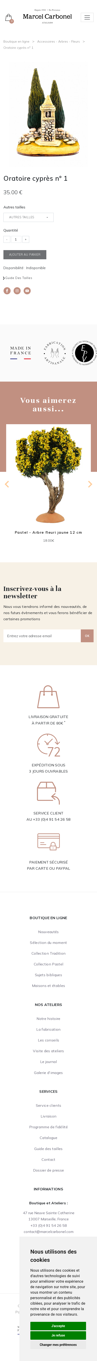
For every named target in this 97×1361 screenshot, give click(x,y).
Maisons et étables (48, 985)
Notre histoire (48, 1018)
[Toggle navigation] (87, 17)
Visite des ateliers (48, 1051)
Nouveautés (48, 931)
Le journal (48, 1061)
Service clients (48, 1105)
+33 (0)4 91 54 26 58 (52, 819)
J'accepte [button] (58, 1326)
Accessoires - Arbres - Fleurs (58, 41)
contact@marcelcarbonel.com (48, 1231)
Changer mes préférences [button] (58, 1345)
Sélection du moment (48, 942)
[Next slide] (89, 484)
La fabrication (48, 1029)
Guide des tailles (18, 278)
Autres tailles (14, 207)
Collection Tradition (48, 953)
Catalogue (48, 1137)
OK (87, 636)
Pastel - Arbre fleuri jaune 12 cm (48, 532)
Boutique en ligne (16, 41)
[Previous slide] (7, 484)
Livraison (49, 1116)
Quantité (10, 230)
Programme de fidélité (48, 1127)
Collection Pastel (48, 964)
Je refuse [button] (58, 1335)
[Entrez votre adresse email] (42, 635)
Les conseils (48, 1040)
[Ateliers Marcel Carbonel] (47, 15)
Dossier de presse (48, 1170)
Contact (48, 1159)
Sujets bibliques (48, 975)
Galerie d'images (48, 1072)
